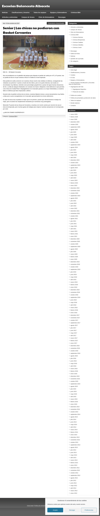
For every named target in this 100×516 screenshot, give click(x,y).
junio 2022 (74, 203)
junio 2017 (74, 330)
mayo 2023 (74, 175)
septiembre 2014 (75, 414)
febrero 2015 (74, 401)
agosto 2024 (74, 147)
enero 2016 (74, 373)
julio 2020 (73, 251)
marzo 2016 (74, 368)
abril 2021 (73, 228)
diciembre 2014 (75, 406)
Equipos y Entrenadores (58, 12)
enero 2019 (74, 287)
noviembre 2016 (75, 348)
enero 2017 (74, 343)
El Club (73, 77)
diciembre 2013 (75, 437)
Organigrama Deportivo (79, 89)
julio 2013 (73, 450)
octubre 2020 (74, 244)
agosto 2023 (74, 167)
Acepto (55, 510)
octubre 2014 (74, 412)
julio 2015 (73, 389)
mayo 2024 (74, 155)
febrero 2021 (74, 234)
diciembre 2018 (75, 289)
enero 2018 (74, 312)
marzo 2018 (74, 307)
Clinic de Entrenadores (46, 17)
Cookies (73, 75)
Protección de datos (78, 92)
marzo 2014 (74, 429)
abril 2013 (73, 457)
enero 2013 (74, 465)
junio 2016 (74, 361)
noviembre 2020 (75, 241)
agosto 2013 (74, 447)
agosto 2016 (74, 356)
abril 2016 (73, 366)
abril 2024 (73, 157)
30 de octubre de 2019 (12, 23)
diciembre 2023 (75, 160)
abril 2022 (73, 206)
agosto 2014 (74, 417)
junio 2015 (74, 391)
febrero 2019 (74, 284)
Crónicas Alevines (78, 37)
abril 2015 (73, 396)
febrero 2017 (74, 340)
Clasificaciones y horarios (21, 12)
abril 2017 (73, 335)
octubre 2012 (74, 473)
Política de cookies (76, 95)
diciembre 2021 (75, 211)
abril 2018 (73, 305)
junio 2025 (74, 134)
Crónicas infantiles (78, 45)
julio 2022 (73, 200)
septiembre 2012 (75, 475)
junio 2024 (74, 152)
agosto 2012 (74, 478)
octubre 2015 (74, 381)
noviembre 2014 (75, 409)
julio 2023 (73, 170)
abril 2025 (73, 139)
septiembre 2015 (75, 384)
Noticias (5, 12)
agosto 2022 (74, 198)
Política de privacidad (40, 505)
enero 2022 (74, 208)
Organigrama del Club (77, 86)
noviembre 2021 (75, 213)
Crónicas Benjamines (79, 40)
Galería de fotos (75, 53)
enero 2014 (74, 434)
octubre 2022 (74, 193)
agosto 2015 (74, 386)
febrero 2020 (74, 256)
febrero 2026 (74, 117)
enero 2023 (74, 185)
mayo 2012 (74, 485)
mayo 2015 (74, 394)
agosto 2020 (74, 249)
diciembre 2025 (75, 122)
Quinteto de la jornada (77, 58)
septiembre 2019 (75, 269)
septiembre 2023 (75, 165)
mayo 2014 (74, 424)
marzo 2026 (74, 114)
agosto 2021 (74, 218)
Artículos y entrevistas (9, 17)
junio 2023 (74, 173)
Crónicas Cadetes (78, 42)
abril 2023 (73, 178)
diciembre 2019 (75, 262)
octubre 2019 (74, 267)
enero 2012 (74, 493)
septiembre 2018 (75, 297)
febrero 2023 (74, 183)
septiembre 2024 (75, 145)
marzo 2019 (74, 282)
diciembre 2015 (75, 376)
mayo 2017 (74, 333)
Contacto (73, 105)
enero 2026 (74, 119)
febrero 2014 (74, 432)
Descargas (62, 17)
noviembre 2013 (75, 440)
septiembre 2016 (75, 353)
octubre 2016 (74, 351)
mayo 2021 (74, 226)
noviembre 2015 (75, 378)
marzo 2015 (74, 399)
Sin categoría (74, 61)
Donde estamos (75, 103)
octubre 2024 (74, 142)
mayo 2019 (74, 277)
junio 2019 (74, 274)
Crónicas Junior (77, 47)
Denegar (72, 510)
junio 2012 (74, 483)
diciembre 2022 (75, 188)
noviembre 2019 (75, 264)
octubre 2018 (74, 295)
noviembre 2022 (75, 190)
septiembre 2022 (75, 195)
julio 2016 (73, 358)
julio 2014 (73, 419)
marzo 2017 (74, 338)
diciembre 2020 (75, 239)
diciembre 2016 (75, 345)
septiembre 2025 (75, 127)
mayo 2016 (74, 363)
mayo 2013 (74, 455)
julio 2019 (73, 272)
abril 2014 (73, 427)
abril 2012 (73, 488)
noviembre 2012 (75, 470)
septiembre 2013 (75, 445)
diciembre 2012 (75, 467)
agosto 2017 (74, 325)
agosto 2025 (74, 129)
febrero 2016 (74, 371)
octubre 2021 (74, 216)
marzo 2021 (74, 231)
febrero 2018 (74, 310)
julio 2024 (73, 150)
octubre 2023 (74, 162)
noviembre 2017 (75, 317)
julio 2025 (73, 132)
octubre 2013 (74, 442)
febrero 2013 (74, 462)
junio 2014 (74, 422)
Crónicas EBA (76, 12)
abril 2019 (73, 279)
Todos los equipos (40, 12)
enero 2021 (74, 236)
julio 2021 (73, 221)
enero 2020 (74, 259)
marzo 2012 (74, 490)
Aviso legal (74, 70)
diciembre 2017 (75, 315)
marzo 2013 (74, 460)
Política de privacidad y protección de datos (83, 98)
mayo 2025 (74, 137)
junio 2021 (74, 223)
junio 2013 (74, 452)
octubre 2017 (74, 320)
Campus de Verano (28, 17)
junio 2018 (74, 300)
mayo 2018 (74, 302)
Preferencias (89, 510)
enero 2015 (74, 404)
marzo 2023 (74, 180)
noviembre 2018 (75, 292)
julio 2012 (73, 480)
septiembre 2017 (75, 323)
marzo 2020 (74, 254)
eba (4, 23)
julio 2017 (73, 328)
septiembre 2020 (75, 246)
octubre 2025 (74, 124)
